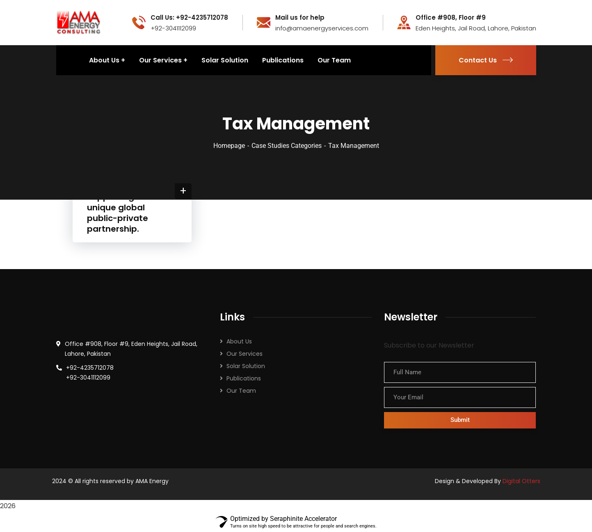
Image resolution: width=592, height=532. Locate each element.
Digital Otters (521, 481)
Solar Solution (245, 366)
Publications (243, 378)
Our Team (241, 391)
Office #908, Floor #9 (451, 18)
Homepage (229, 146)
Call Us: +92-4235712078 (189, 18)
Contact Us (486, 60)
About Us (239, 341)
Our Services (244, 354)
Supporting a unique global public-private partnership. (117, 213)
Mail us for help (300, 18)
